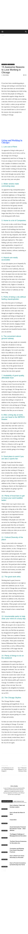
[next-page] (5, 870)
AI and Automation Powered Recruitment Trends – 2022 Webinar (18, 828)
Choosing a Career (11, 64)
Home (2, 35)
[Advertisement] (14, 15)
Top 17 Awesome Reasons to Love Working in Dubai (22, 769)
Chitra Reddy (6, 75)
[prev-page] (2, 870)
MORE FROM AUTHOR (19, 801)
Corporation (13, 819)
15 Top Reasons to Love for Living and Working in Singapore (7, 769)
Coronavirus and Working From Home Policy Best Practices (17, 850)
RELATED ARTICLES (7, 801)
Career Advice (4, 64)
